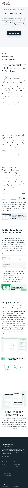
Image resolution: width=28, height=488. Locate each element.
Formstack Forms (7, 56)
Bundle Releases (18, 9)
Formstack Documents (8, 59)
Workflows (4, 54)
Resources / (8, 9)
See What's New (14, 33)
